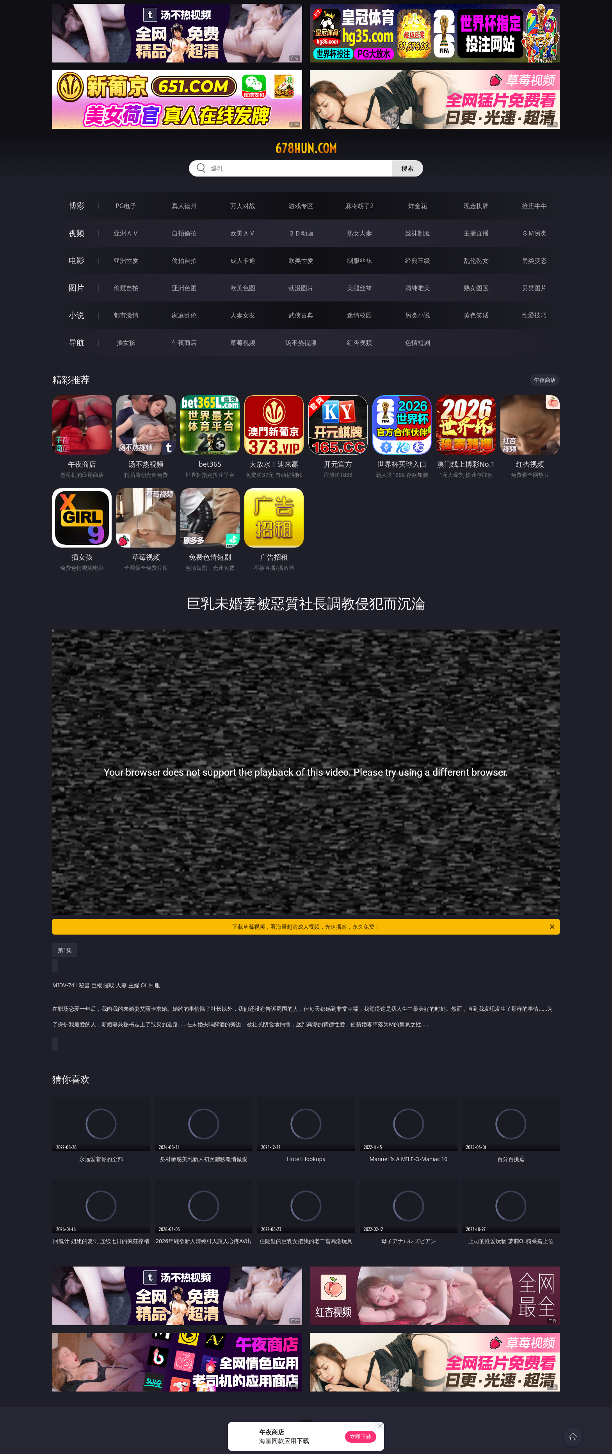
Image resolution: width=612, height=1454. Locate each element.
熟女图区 (476, 288)
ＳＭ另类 (534, 233)
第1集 (65, 950)
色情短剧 (417, 342)
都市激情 (126, 315)
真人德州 (184, 206)
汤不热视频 (301, 342)
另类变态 (534, 260)
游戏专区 (300, 206)
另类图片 (534, 288)
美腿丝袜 (359, 288)
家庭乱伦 (184, 315)
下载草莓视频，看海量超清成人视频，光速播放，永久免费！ (394, 926)
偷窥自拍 (126, 288)
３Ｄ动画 (300, 233)
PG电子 (126, 206)
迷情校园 (359, 315)
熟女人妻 (359, 233)
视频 (76, 233)
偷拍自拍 (184, 260)
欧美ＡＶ (242, 233)
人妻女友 (242, 315)
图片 (76, 287)
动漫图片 (300, 288)
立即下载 (361, 1436)
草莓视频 (242, 342)
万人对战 (242, 206)
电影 (76, 260)
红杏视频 (359, 342)
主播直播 (476, 233)
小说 (76, 315)
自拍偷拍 (184, 233)
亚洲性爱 (126, 260)
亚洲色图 (184, 288)
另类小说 (417, 315)
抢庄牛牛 (534, 206)
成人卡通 (242, 260)
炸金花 (417, 206)
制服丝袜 (359, 260)
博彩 (76, 205)
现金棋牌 (476, 206)
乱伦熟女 (476, 260)
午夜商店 (184, 342)
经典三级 (417, 260)
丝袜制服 (417, 233)
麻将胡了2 (359, 206)
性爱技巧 (534, 315)
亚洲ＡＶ (126, 233)
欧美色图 (242, 288)
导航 (76, 342)
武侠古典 (300, 315)
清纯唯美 (417, 288)
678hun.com (306, 148)
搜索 (407, 168)
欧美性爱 (300, 260)
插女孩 (126, 342)
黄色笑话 (476, 315)
